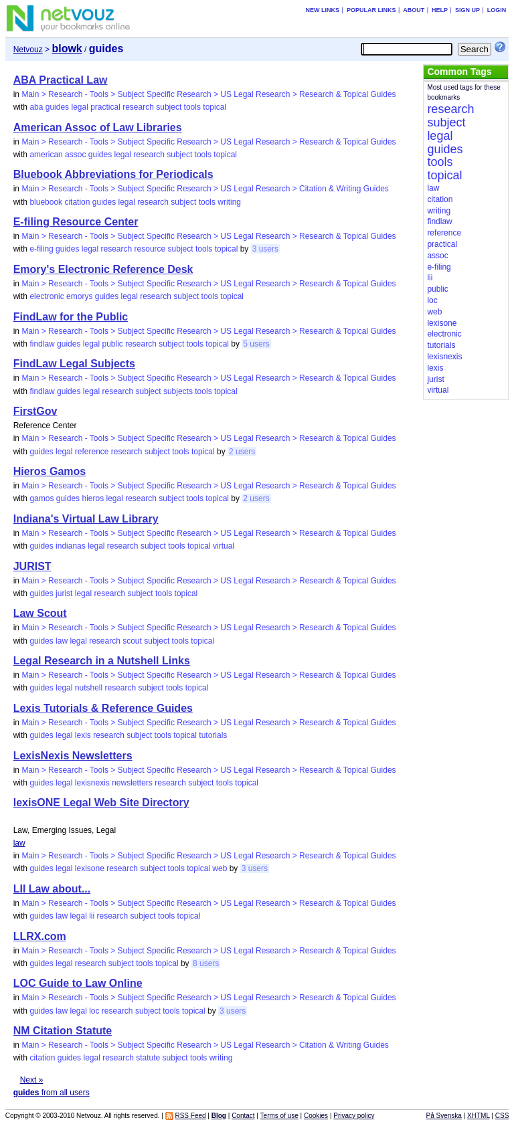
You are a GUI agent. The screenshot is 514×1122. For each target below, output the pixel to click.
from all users (51, 1092)
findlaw (41, 344)
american (45, 154)
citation (77, 202)
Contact (243, 1115)
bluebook (45, 202)
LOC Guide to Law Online (78, 983)
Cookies (316, 1115)
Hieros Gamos (49, 471)
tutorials (213, 735)
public (112, 344)
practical (105, 107)
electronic (46, 296)
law (62, 641)
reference (92, 451)
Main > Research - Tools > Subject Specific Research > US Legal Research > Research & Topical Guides (208, 94)
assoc (75, 154)
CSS (502, 1115)
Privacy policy (353, 1115)
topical (214, 107)
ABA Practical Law (60, 80)
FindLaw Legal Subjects (74, 363)
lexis (83, 735)
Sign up (467, 10)
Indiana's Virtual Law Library (86, 519)
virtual (223, 546)
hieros (93, 498)
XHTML (478, 1115)
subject (168, 107)
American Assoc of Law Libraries (97, 127)
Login (497, 10)
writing (229, 202)
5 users (256, 344)
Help (440, 10)
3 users (265, 249)
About (413, 10)
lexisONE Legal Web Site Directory (101, 802)
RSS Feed (190, 1115)
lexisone (89, 868)
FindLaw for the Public (70, 316)
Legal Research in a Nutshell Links (101, 660)
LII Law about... (52, 889)
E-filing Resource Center (76, 221)
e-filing (41, 249)
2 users (242, 451)
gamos (41, 498)
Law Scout (40, 613)
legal (79, 107)
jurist (64, 593)
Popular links (371, 10)
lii (91, 916)
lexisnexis (92, 782)
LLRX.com (39, 936)
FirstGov (35, 411)
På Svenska (444, 1115)
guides (57, 107)
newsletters (132, 782)
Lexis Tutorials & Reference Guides (103, 708)
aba (36, 107)
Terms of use (279, 1115)
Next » (32, 1080)
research (138, 107)
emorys (79, 296)
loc (94, 1011)
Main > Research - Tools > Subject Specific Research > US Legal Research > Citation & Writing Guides (205, 188)
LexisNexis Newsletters (73, 755)
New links (323, 10)
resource (150, 249)
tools (192, 107)
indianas (71, 546)
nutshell (88, 687)
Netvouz (28, 49)
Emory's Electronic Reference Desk (103, 269)
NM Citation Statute (62, 1030)
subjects (178, 391)
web (219, 868)
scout (132, 641)
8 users (206, 963)
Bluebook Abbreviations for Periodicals (113, 174)
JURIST (32, 566)
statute (148, 1057)
